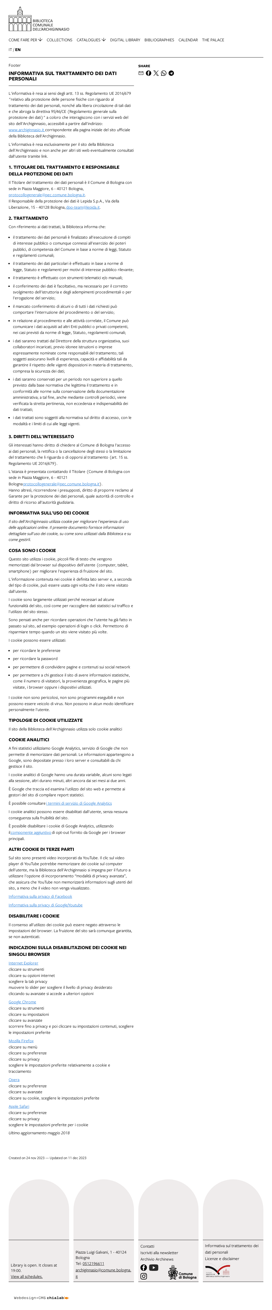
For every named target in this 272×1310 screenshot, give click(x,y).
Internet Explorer (23, 963)
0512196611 (93, 1263)
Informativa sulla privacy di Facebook (40, 896)
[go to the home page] (39, 18)
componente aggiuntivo (30, 832)
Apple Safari (19, 1106)
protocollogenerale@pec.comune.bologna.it (47, 194)
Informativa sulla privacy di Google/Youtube (46, 905)
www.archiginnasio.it (27, 129)
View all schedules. (27, 1276)
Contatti (147, 1246)
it (10, 49)
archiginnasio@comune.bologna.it (103, 1273)
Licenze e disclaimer (222, 1258)
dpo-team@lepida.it (83, 207)
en (18, 49)
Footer (15, 65)
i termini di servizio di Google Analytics (79, 803)
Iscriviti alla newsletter (159, 1252)
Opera (14, 1079)
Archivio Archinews (156, 1259)
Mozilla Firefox (21, 1040)
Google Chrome (22, 1001)
